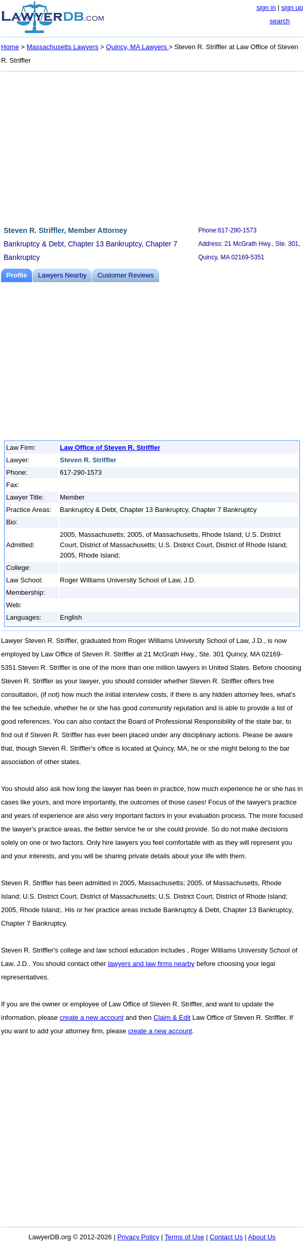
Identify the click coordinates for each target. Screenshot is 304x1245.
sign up (292, 7)
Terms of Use (184, 1237)
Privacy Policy (138, 1237)
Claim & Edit (172, 1017)
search (279, 21)
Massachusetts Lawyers (63, 47)
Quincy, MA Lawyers (137, 47)
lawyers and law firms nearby (151, 964)
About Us (262, 1237)
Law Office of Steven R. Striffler (110, 447)
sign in (266, 7)
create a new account (91, 1017)
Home (10, 47)
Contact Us (225, 1237)
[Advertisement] (152, 147)
